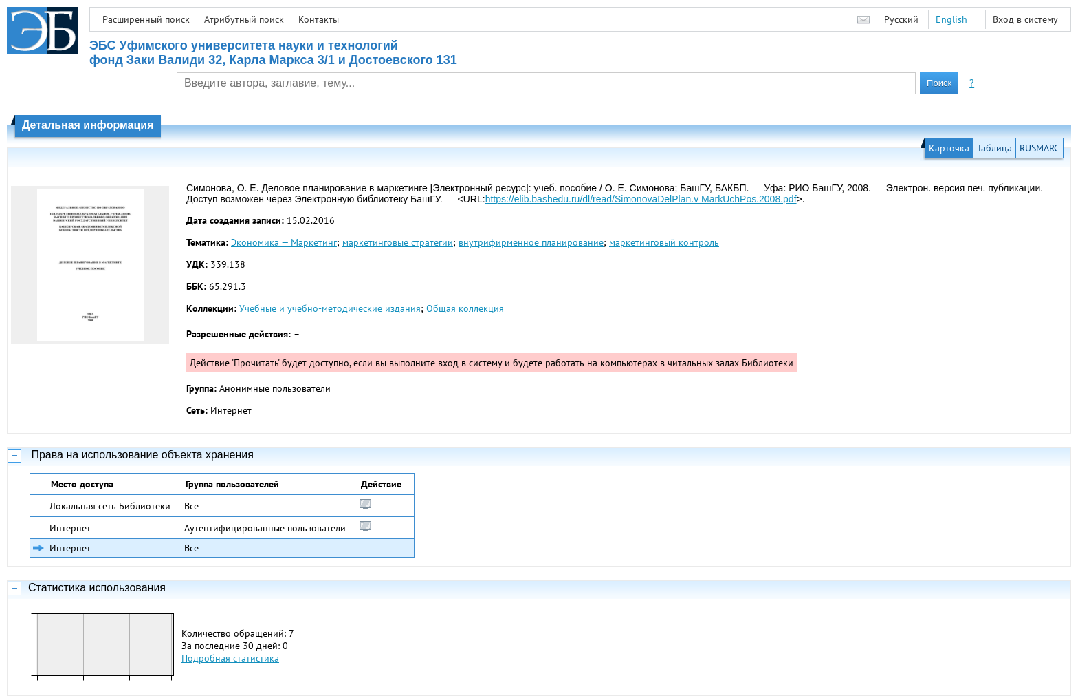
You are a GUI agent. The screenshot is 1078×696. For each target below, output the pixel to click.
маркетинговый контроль (664, 242)
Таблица (994, 148)
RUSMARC (1039, 148)
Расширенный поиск (146, 19)
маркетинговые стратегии (397, 242)
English (951, 19)
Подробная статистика (230, 658)
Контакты (318, 19)
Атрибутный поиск (244, 19)
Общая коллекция (465, 308)
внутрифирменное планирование (531, 242)
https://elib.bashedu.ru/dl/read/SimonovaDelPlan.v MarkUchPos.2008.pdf (641, 198)
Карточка (949, 148)
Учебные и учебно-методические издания (330, 308)
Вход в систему (1025, 19)
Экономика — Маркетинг (284, 242)
